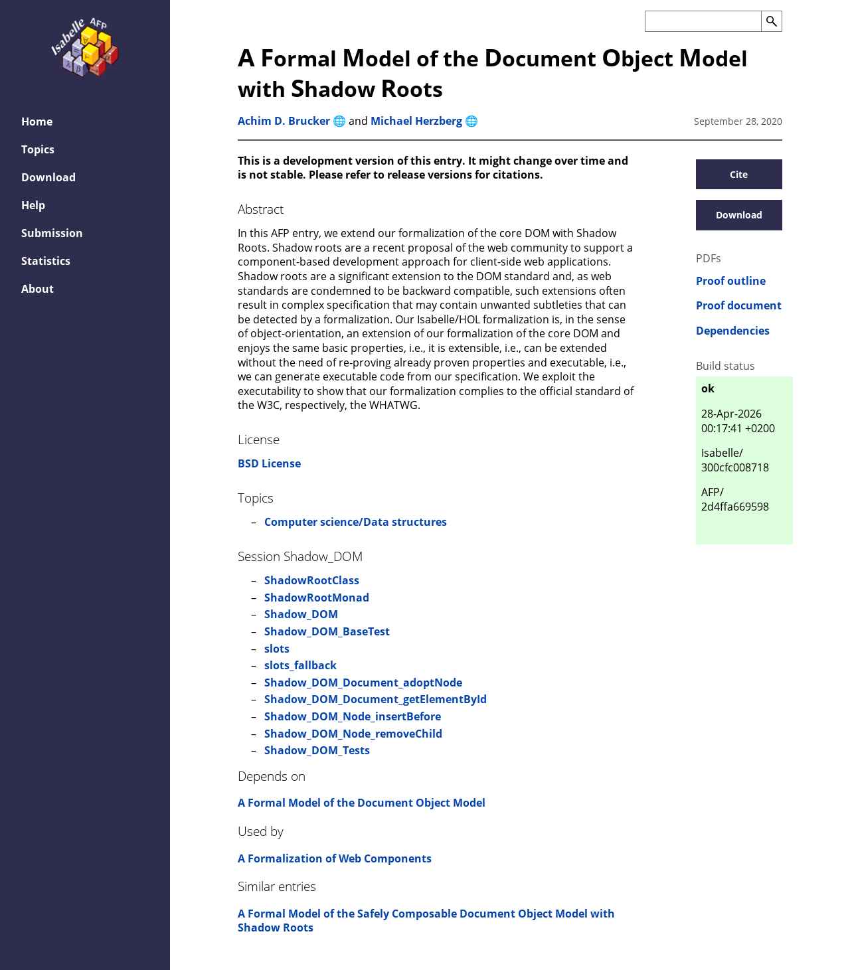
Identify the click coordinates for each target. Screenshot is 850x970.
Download (48, 177)
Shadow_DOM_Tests (317, 750)
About (37, 289)
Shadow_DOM (301, 614)
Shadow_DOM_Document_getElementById (375, 699)
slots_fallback (300, 665)
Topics (37, 149)
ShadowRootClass (311, 580)
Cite (739, 174)
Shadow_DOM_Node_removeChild (353, 733)
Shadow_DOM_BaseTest (327, 631)
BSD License (269, 463)
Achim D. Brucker (284, 121)
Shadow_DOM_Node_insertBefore (352, 716)
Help (33, 205)
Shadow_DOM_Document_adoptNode (363, 682)
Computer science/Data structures (355, 522)
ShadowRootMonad (316, 597)
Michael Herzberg (416, 121)
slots (277, 648)
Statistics (45, 261)
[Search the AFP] (703, 21)
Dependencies (733, 331)
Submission (52, 233)
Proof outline (731, 281)
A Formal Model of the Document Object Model (361, 802)
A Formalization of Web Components (335, 858)
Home (36, 121)
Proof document (739, 306)
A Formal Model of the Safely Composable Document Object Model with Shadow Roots (426, 920)
